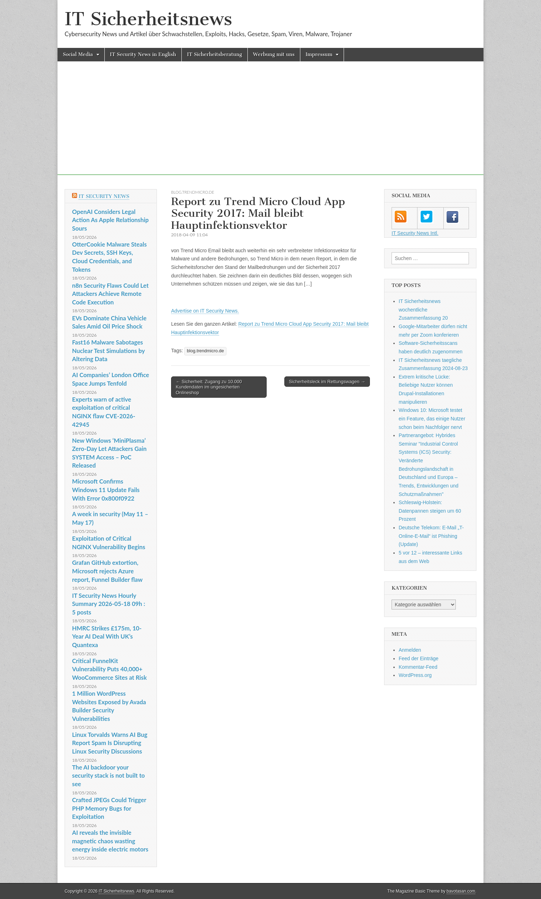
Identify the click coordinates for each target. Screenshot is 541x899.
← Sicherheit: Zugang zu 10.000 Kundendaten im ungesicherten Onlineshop (209, 387)
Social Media (78, 54)
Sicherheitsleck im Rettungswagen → (327, 381)
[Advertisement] (270, 125)
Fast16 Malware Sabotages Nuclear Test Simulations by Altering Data (108, 350)
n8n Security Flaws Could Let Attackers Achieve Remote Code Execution (110, 294)
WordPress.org (415, 675)
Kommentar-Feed (418, 667)
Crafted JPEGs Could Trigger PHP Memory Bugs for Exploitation (109, 808)
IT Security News (103, 196)
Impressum (319, 54)
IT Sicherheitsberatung (214, 54)
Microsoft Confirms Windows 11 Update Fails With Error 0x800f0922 (106, 490)
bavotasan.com (461, 891)
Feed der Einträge (418, 658)
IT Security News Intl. (415, 233)
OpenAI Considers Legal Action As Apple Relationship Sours (110, 220)
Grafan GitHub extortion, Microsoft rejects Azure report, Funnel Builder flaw (107, 571)
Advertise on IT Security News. (205, 311)
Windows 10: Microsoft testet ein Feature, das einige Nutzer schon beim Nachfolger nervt (432, 418)
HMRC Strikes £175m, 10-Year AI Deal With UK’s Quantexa (107, 636)
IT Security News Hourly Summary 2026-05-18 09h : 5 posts (108, 604)
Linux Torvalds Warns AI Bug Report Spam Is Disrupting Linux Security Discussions (109, 743)
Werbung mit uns (274, 54)
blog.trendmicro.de (192, 192)
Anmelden (410, 650)
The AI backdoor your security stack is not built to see (108, 775)
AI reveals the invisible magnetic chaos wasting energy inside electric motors (110, 841)
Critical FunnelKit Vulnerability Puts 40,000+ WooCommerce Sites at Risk (109, 669)
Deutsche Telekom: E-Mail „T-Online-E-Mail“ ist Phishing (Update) (431, 536)
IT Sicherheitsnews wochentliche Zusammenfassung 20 (423, 309)
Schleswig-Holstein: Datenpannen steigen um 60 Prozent (430, 511)
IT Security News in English (143, 54)
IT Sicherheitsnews (148, 19)
